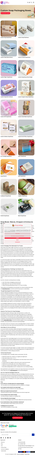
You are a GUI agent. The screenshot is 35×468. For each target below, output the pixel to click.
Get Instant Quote (5, 13)
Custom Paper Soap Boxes (6, 77)
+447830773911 (22, 444)
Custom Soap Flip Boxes (23, 37)
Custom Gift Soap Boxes (6, 116)
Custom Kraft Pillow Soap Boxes (25, 136)
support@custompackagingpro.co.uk (26, 445)
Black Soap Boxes (22, 215)
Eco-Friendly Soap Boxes (6, 156)
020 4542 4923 (22, 442)
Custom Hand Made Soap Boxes (25, 116)
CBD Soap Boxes (21, 176)
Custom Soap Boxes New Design (25, 77)
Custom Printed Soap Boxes (24, 57)
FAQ (2, 445)
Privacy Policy (3, 447)
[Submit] (33, 435)
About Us (2, 442)
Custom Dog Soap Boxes (6, 37)
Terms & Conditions (5, 449)
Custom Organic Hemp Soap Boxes (25, 96)
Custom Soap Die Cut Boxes (7, 96)
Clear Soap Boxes (22, 156)
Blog (2, 444)
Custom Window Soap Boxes (7, 136)
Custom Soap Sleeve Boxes (7, 57)
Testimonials (3, 450)
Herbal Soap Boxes (5, 215)
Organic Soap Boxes (22, 196)
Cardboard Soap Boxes (6, 196)
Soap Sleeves (4, 176)
